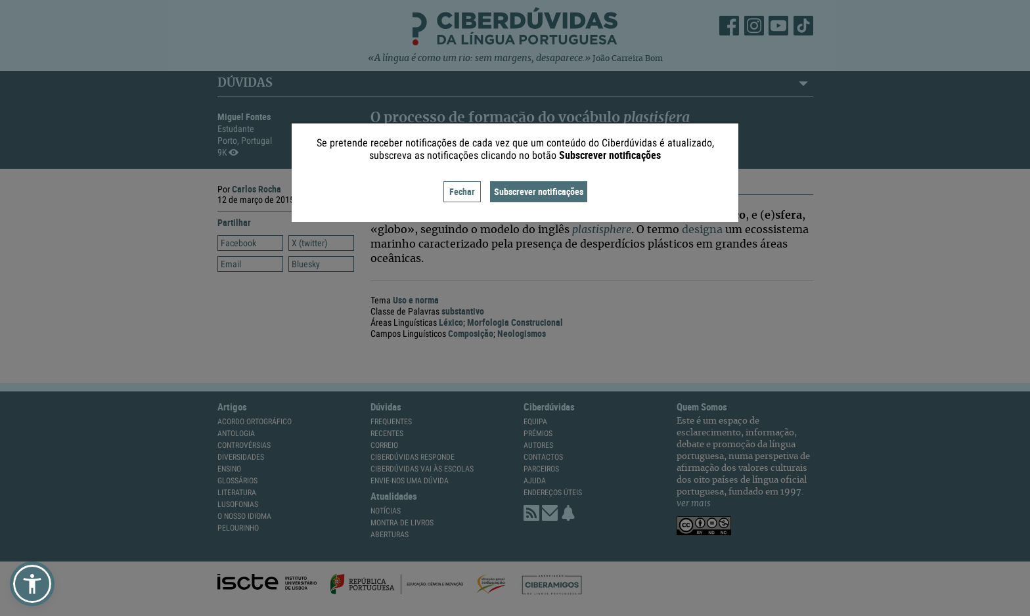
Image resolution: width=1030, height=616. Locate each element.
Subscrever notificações (538, 191)
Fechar (462, 191)
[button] (32, 584)
